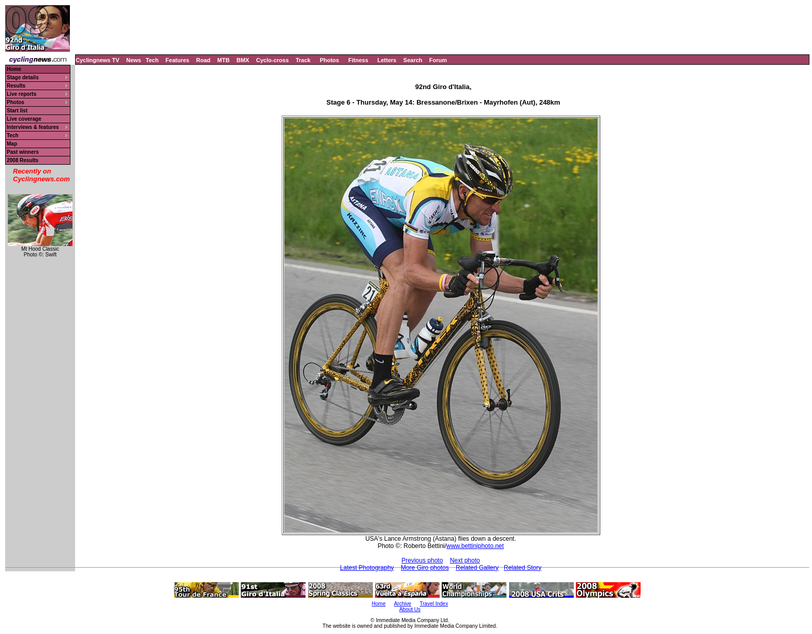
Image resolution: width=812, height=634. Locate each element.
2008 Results (22, 160)
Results (16, 86)
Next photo (465, 560)
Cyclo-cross (272, 60)
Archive (402, 604)
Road (203, 60)
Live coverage (24, 119)
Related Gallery (477, 567)
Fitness (358, 60)
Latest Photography (367, 567)
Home (14, 69)
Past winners (23, 152)
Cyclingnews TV (97, 60)
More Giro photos (425, 567)
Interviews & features (33, 127)
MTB (224, 60)
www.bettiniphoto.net (475, 546)
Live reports (21, 94)
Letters (387, 60)
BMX (243, 60)
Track (303, 60)
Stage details (23, 77)
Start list (17, 110)
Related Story (523, 567)
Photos (329, 60)
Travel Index (434, 604)
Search (413, 60)
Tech (152, 60)
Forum (438, 60)
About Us (410, 609)
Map (12, 144)
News (133, 60)
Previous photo (422, 560)
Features (178, 60)
